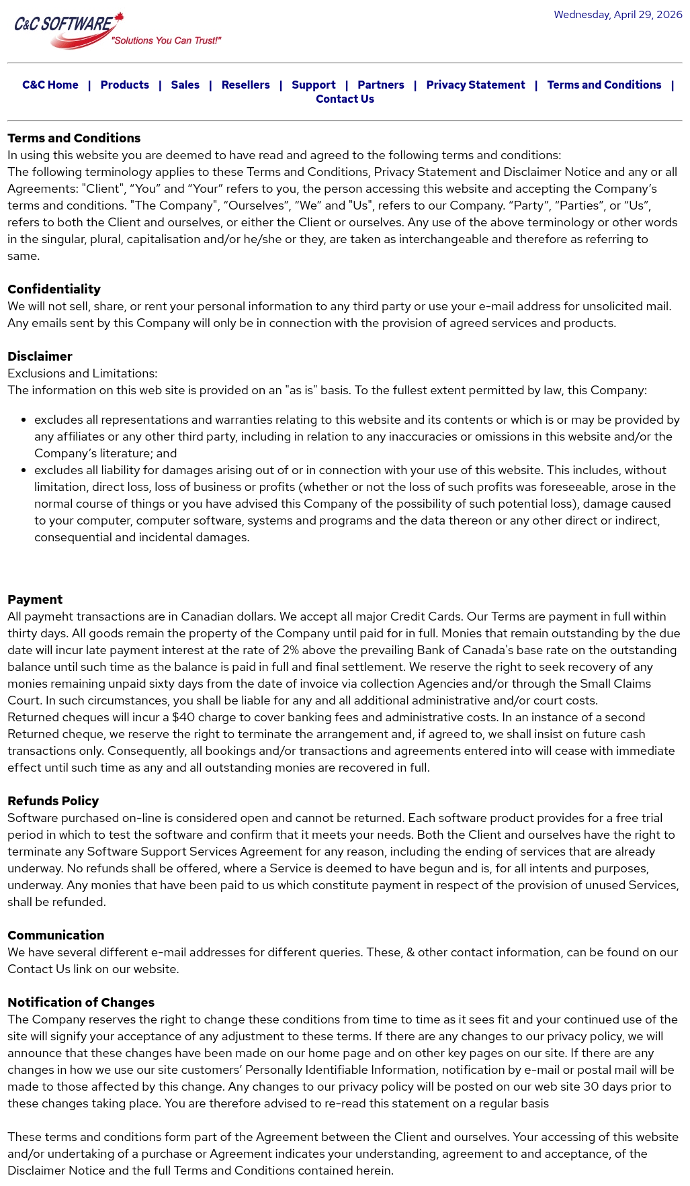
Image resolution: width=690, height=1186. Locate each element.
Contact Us (345, 99)
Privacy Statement (475, 85)
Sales (185, 85)
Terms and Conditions (604, 85)
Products (124, 85)
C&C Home (50, 85)
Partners (380, 85)
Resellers (246, 85)
